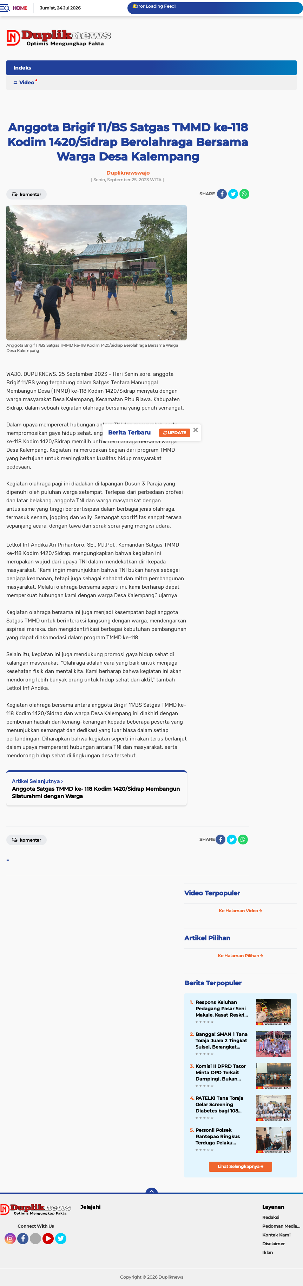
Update (174, 432)
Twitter (64, 1242)
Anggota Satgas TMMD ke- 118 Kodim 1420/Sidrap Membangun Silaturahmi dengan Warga (96, 792)
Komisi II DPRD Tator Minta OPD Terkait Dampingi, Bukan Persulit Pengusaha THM (220, 1072)
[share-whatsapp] (244, 194)
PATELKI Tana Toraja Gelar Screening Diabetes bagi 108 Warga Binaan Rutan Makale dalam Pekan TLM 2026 (220, 1104)
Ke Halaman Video (240, 910)
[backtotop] (151, 1194)
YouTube (53, 1242)
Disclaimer (273, 1243)
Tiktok (37, 1242)
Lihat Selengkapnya (241, 1166)
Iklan (267, 1252)
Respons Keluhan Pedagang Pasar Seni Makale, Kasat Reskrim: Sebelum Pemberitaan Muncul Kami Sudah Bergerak (223, 1008)
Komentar (26, 839)
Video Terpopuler (212, 893)
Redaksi (270, 1217)
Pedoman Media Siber (282, 1226)
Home (20, 8)
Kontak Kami (276, 1235)
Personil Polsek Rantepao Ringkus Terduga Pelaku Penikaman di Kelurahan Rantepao (220, 1136)
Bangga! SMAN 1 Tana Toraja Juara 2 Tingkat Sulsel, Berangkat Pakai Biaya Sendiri (222, 1040)
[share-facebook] (222, 194)
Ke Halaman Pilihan (240, 955)
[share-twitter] (233, 194)
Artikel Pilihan (207, 938)
